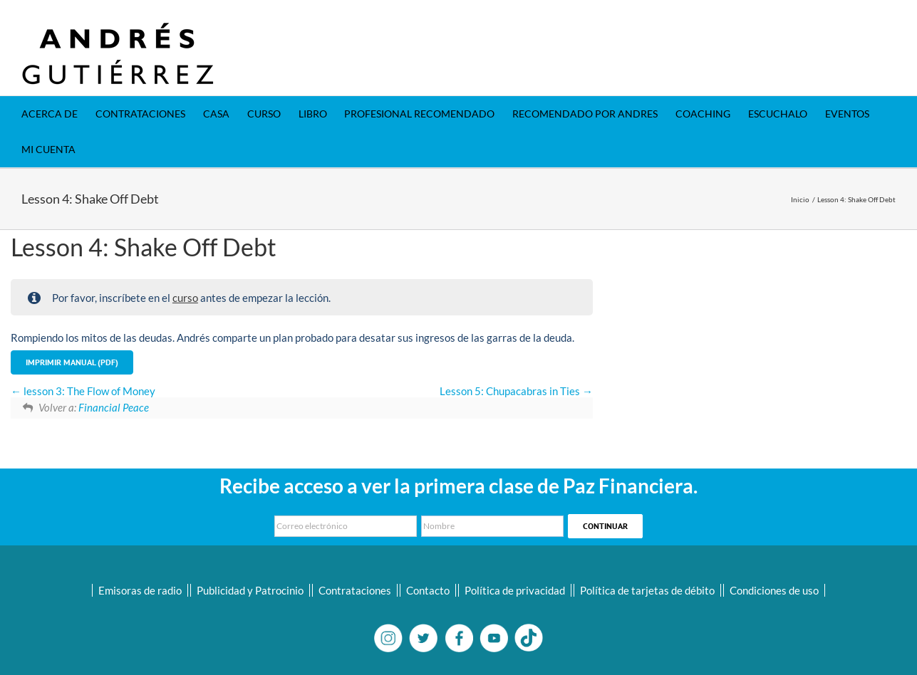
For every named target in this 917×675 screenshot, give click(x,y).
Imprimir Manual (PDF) (72, 362)
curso (185, 297)
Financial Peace (113, 407)
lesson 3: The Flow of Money (83, 390)
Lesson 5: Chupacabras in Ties (516, 390)
